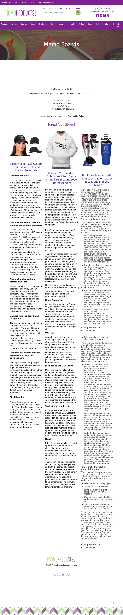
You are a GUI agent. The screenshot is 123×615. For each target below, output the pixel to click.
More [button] (107, 24)
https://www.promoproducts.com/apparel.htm (66, 287)
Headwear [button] (62, 24)
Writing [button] (99, 24)
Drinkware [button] (43, 24)
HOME (4, 2)
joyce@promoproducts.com (102, 11)
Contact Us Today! (76, 116)
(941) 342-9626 (102, 8)
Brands (24, 24)
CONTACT (32, 2)
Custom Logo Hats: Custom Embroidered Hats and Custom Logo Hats (26, 167)
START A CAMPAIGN (45, 2)
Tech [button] (90, 24)
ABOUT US (13, 2)
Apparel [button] (4, 24)
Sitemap (73, 565)
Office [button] (81, 24)
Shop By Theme (116, 25)
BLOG (24, 2)
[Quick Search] (59, 12)
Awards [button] (14, 24)
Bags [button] (33, 24)
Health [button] (73, 24)
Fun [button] (52, 24)
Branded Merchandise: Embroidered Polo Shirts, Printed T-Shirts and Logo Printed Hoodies (61, 178)
